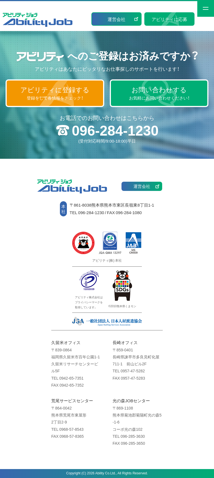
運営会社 (116, 19)
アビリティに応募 (169, 19)
